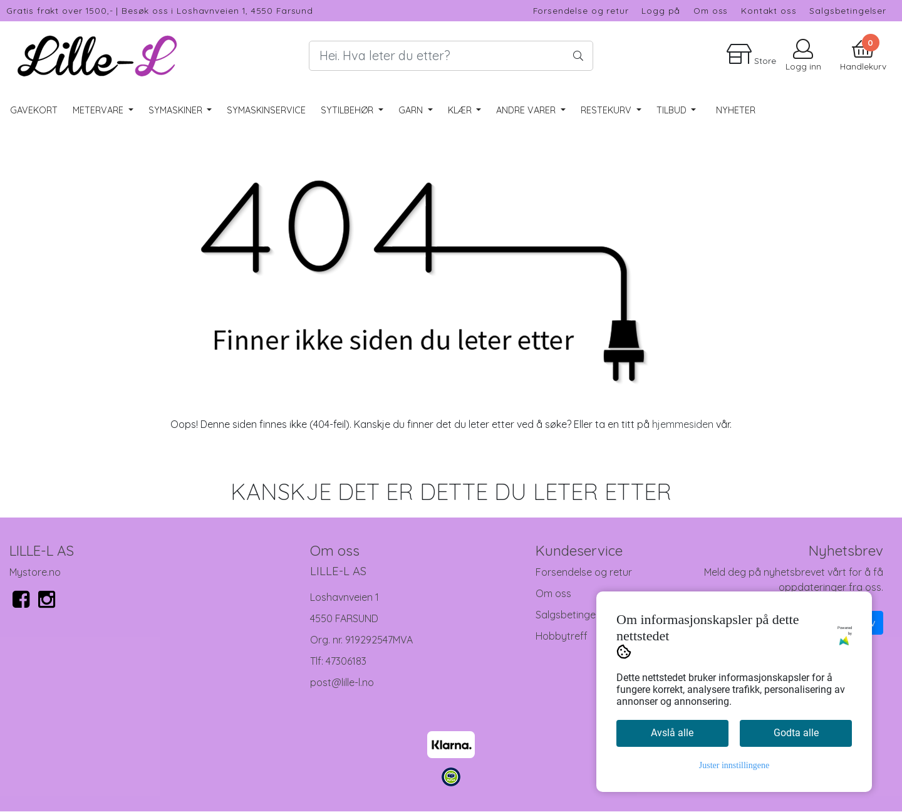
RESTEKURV (607, 110)
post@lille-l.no (342, 682)
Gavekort (34, 110)
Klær (461, 110)
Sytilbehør (348, 110)
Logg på (660, 10)
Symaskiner (176, 110)
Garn (411, 110)
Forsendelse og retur (581, 10)
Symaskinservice (266, 110)
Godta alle (796, 733)
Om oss (710, 10)
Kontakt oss (768, 10)
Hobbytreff (562, 636)
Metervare (99, 110)
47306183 (346, 661)
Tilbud (672, 110)
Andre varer (527, 110)
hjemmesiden (682, 424)
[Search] (451, 56)
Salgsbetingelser (847, 10)
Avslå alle (672, 733)
